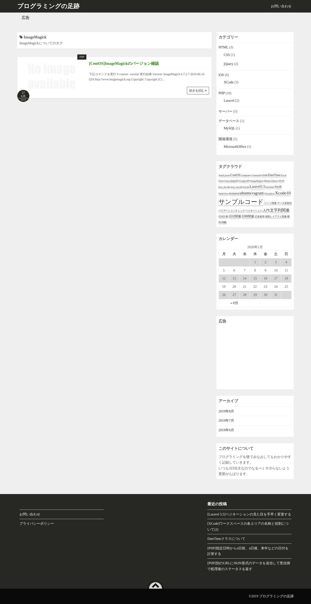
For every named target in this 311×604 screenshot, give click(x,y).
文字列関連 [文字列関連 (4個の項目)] (279, 210)
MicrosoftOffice (235, 146)
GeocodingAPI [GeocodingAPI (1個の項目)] (231, 181)
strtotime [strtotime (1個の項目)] (270, 187)
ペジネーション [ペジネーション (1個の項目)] (254, 211)
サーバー (225, 111)
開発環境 (225, 139)
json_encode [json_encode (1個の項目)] (236, 187)
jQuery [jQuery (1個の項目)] (274, 181)
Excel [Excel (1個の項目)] (283, 175)
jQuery (228, 64)
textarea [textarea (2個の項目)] (234, 193)
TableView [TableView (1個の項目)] (223, 193)
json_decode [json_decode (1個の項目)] (224, 187)
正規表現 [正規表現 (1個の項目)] (259, 216)
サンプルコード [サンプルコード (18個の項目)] (241, 201)
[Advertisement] (255, 357)
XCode (228, 82)
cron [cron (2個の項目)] (264, 175)
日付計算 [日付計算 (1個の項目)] (223, 216)
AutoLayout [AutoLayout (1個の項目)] (224, 175)
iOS (221, 75)
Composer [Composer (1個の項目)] (246, 175)
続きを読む (198, 90)
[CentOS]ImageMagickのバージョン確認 (124, 63)
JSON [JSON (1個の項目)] (281, 181)
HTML (223, 47)
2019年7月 (226, 420)
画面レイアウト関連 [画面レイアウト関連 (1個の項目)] (276, 216)
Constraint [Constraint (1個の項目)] (256, 175)
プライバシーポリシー (36, 523)
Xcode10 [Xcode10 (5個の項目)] (282, 193)
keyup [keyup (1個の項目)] (246, 187)
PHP (81, 56)
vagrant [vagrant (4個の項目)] (257, 193)
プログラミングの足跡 (276, 596)
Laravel (229, 100)
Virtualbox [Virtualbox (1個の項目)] (269, 193)
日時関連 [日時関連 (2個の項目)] (248, 216)
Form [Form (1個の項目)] (221, 181)
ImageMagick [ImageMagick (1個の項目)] (257, 181)
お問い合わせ (281, 6)
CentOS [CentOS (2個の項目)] (235, 175)
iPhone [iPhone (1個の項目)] (267, 181)
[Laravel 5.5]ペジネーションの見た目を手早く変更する (249, 514)
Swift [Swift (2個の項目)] (278, 186)
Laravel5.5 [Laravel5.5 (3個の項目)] (257, 186)
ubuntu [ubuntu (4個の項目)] (245, 193)
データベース (229, 121)
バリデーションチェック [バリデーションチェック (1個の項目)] (232, 211)
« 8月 (234, 303)
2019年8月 (226, 411)
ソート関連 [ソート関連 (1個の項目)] (270, 203)
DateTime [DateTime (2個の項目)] (274, 175)
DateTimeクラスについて (226, 538)
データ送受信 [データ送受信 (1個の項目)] (284, 203)
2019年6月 (226, 430)
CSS (227, 55)
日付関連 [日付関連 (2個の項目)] (235, 216)
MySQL (229, 128)
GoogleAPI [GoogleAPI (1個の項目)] (244, 181)
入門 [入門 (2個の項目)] (266, 210)
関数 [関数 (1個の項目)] (224, 222)
